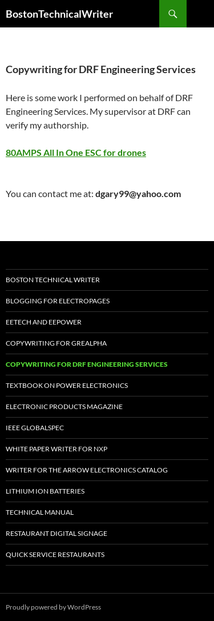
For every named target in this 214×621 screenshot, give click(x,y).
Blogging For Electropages (58, 301)
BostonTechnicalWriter (59, 13)
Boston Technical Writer (53, 279)
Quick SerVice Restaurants (55, 554)
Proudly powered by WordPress (53, 607)
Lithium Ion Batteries (45, 491)
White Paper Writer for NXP (56, 448)
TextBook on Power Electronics (67, 385)
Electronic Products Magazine (64, 406)
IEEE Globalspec (35, 427)
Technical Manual (40, 512)
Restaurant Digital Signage (56, 533)
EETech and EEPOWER (44, 322)
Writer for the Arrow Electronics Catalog (87, 470)
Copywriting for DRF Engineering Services (87, 364)
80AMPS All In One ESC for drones (76, 152)
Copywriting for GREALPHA (56, 343)
